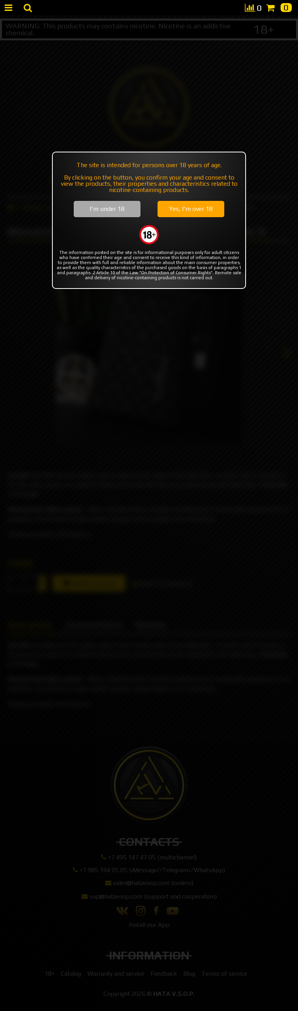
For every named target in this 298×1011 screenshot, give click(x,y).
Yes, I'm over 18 (191, 209)
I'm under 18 (107, 209)
